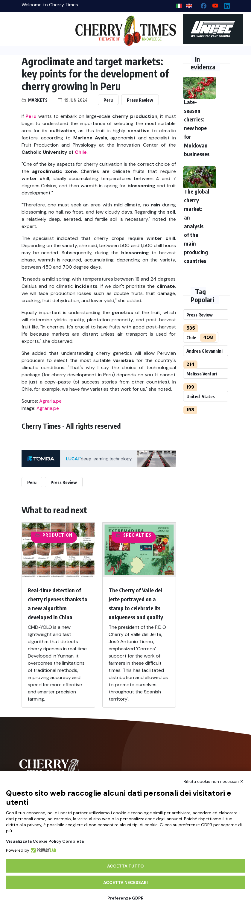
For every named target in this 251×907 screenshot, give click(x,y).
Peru (108, 100)
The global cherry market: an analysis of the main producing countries (196, 226)
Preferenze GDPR (125, 898)
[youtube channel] (213, 4)
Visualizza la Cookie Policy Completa (45, 841)
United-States (200, 396)
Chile (191, 337)
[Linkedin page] (224, 4)
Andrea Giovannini (204, 351)
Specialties (137, 535)
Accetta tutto (125, 866)
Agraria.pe (50, 401)
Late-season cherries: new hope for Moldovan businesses (196, 127)
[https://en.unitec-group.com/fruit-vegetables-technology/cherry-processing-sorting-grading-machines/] (206, 29)
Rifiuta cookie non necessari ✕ (214, 781)
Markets (38, 100)
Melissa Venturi (201, 373)
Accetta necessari (125, 882)
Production (57, 535)
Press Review (140, 100)
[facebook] (201, 4)
